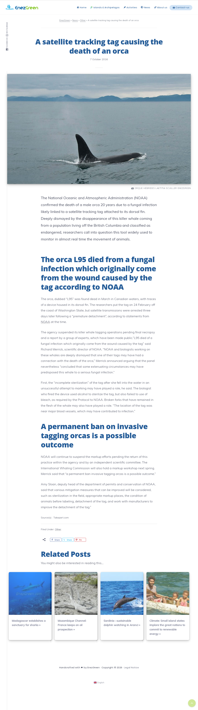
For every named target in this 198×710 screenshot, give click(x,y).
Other (58, 529)
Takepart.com (61, 517)
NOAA (45, 322)
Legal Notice (131, 667)
